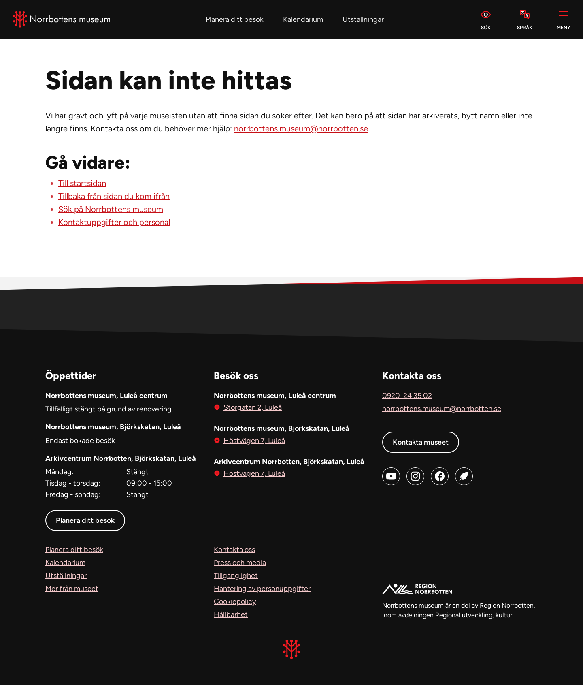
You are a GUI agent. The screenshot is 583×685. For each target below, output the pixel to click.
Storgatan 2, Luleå (252, 407)
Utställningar (363, 19)
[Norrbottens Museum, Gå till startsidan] (61, 19)
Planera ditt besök (235, 19)
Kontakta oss (234, 549)
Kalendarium (303, 19)
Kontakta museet (421, 442)
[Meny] (563, 19)
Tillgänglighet (236, 575)
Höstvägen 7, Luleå (254, 440)
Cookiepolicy (235, 601)
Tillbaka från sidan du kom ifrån (114, 196)
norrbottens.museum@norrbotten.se (301, 128)
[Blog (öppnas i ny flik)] (464, 476)
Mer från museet (71, 588)
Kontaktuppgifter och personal (114, 222)
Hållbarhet (231, 614)
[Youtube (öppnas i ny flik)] (391, 476)
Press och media (240, 562)
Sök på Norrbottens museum (110, 209)
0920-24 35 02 (407, 395)
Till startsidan (82, 183)
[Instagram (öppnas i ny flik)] (415, 476)
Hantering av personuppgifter (262, 588)
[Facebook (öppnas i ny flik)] (440, 476)
